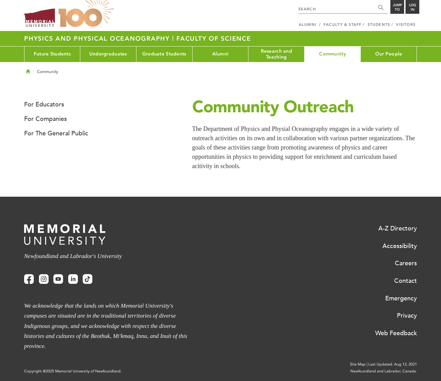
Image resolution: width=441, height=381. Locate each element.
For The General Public (56, 133)
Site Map (358, 364)
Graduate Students (164, 54)
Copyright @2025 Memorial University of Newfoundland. (73, 371)
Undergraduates (108, 54)
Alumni (220, 54)
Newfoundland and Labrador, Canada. (383, 371)
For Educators (44, 104)
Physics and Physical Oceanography (98, 38)
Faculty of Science (213, 38)
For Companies (45, 119)
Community (332, 54)
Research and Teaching (276, 54)
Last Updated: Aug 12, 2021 (392, 364)
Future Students (52, 54)
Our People (388, 54)
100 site (86, 14)
